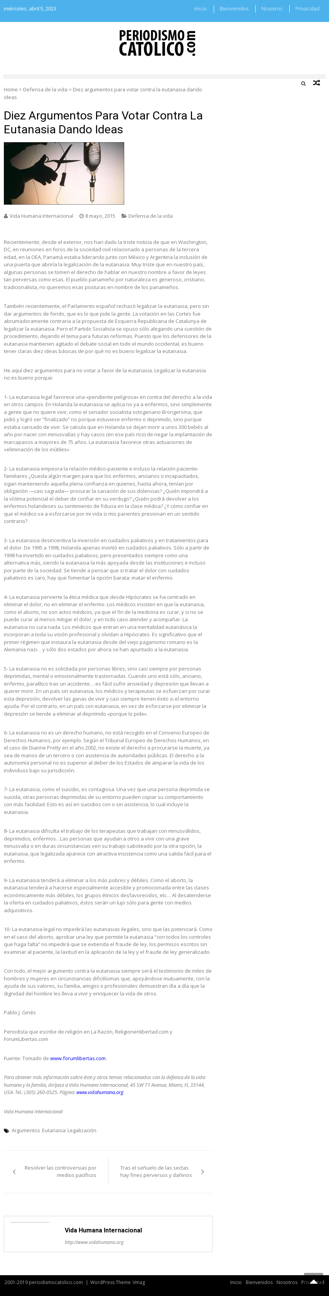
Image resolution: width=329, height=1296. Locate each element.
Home (11, 89)
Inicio (200, 8)
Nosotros (272, 8)
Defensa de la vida (45, 89)
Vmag (139, 1282)
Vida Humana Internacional (41, 215)
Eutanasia (54, 1130)
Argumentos (26, 1130)
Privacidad (307, 8)
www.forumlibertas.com (78, 1058)
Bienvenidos (234, 8)
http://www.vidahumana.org (94, 1242)
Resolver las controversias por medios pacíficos (60, 1171)
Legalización (81, 1130)
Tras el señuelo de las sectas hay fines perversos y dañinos (156, 1171)
